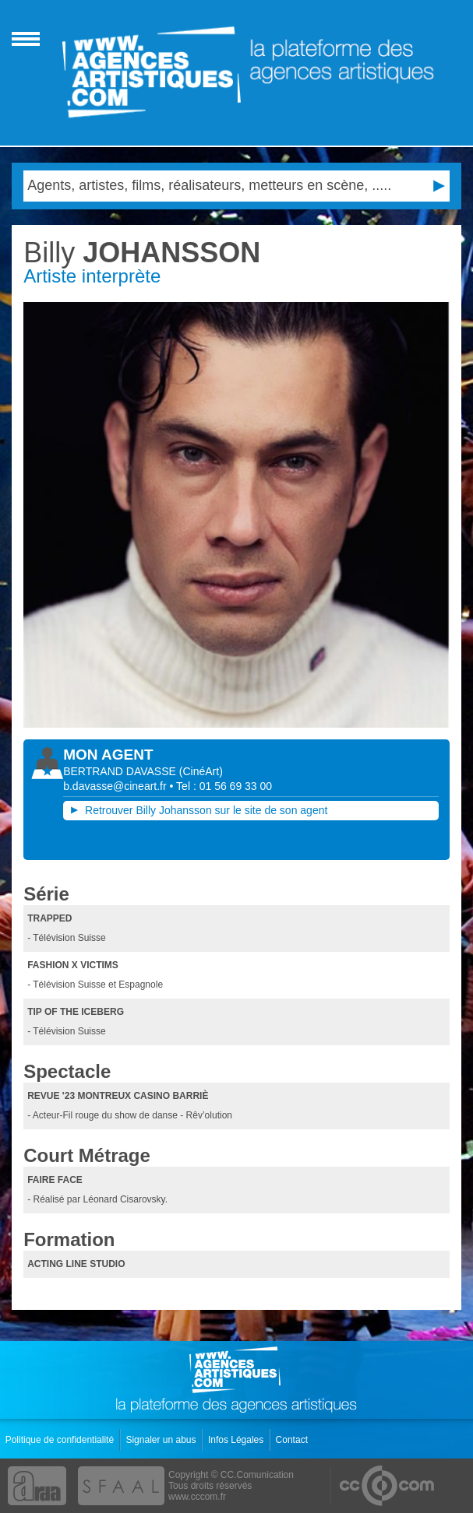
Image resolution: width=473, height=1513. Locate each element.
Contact (293, 1439)
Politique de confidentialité (61, 1439)
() (201, 771)
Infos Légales (237, 1439)
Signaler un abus (161, 1439)
